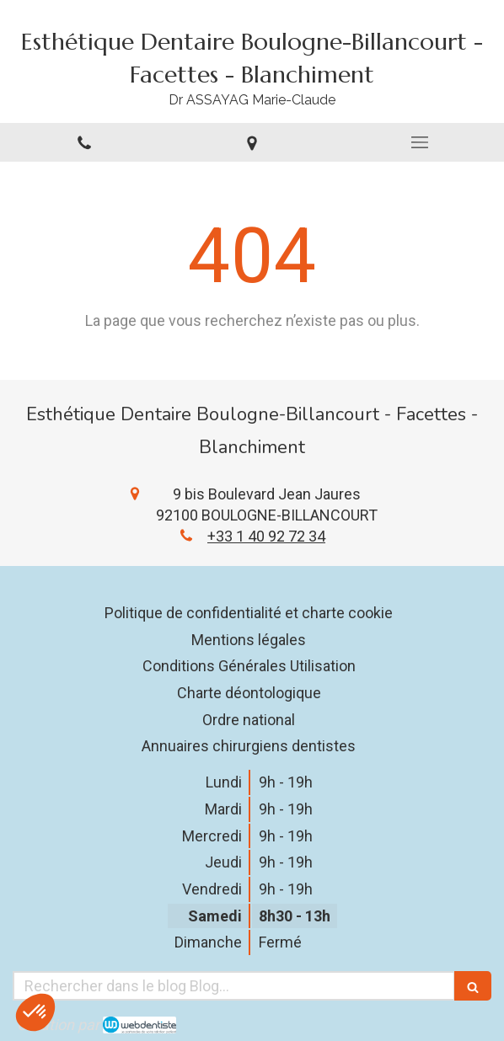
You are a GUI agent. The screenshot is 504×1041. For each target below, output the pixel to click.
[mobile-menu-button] (420, 142)
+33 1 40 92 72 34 (266, 536)
